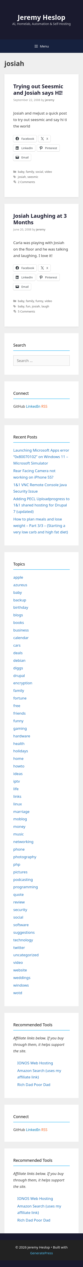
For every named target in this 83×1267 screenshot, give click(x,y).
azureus (20, 584)
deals (18, 652)
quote (18, 894)
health (19, 743)
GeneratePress (41, 1253)
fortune (20, 698)
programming (25, 886)
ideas (18, 773)
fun (28, 306)
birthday (20, 607)
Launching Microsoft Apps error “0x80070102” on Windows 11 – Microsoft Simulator (41, 457)
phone (19, 849)
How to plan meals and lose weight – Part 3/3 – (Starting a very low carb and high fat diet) (40, 525)
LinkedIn (33, 406)
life (16, 788)
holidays (20, 750)
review (19, 902)
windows (21, 985)
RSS (44, 406)
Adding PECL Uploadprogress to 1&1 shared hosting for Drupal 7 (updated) (41, 505)
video (48, 172)
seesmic (32, 177)
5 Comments (26, 311)
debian (19, 660)
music (18, 834)
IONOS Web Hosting (35, 1062)
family (30, 172)
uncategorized (26, 954)
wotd (17, 992)
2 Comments (26, 182)
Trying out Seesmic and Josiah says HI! (38, 89)
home (18, 758)
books (18, 622)
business (21, 630)
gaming (20, 728)
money (19, 826)
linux (17, 803)
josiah (22, 177)
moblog (20, 818)
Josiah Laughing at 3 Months (40, 219)
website (20, 970)
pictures (20, 871)
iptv (16, 781)
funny (39, 301)
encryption (22, 682)
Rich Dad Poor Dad (33, 1084)
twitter (19, 947)
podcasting (23, 879)
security (20, 909)
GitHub (19, 406)
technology (23, 939)
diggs (18, 668)
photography (24, 856)
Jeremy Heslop (41, 17)
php (16, 864)
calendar (21, 637)
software (21, 924)
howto (18, 766)
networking (23, 841)
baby (21, 172)
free (16, 705)
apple (18, 577)
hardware (21, 735)
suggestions (24, 932)
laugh (45, 306)
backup (19, 600)
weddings (21, 977)
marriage (21, 811)
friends (19, 713)
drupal (19, 675)
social (39, 172)
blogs (18, 614)
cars (17, 645)
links (17, 796)
